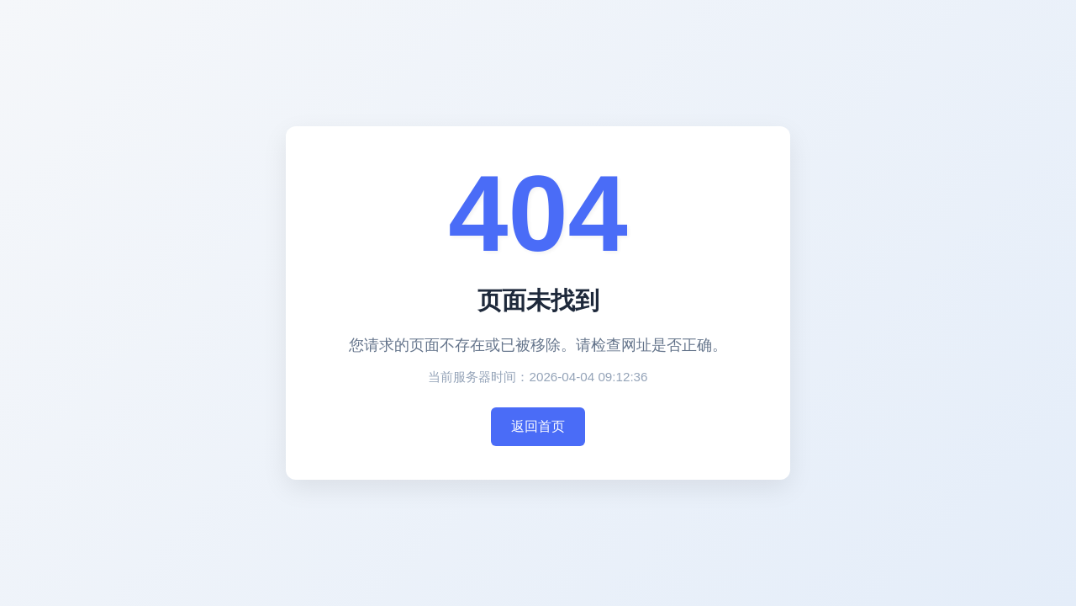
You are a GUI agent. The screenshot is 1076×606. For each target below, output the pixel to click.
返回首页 (538, 426)
